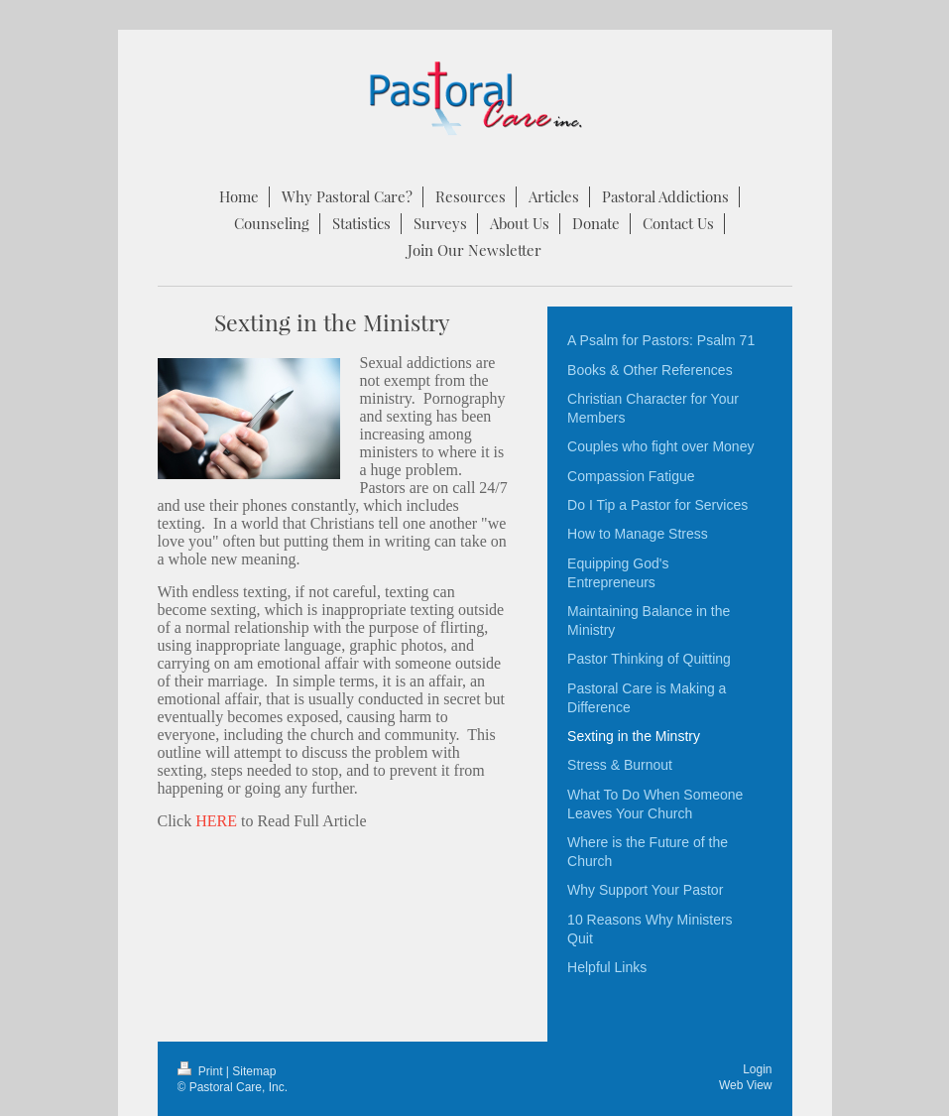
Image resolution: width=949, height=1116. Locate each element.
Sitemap (254, 1071)
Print (202, 1071)
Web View (745, 1085)
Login (757, 1069)
